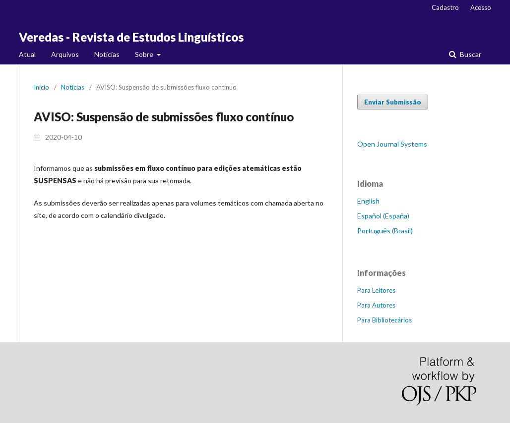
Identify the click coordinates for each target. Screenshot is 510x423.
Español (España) (383, 216)
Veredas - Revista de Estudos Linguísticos (131, 37)
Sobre (145, 54)
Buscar (469, 54)
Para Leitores (376, 290)
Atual (27, 54)
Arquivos (65, 54)
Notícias (107, 54)
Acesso (480, 7)
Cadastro (445, 7)
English (368, 201)
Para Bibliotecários (384, 320)
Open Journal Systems (392, 144)
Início (41, 87)
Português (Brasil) (385, 230)
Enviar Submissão (392, 102)
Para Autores (376, 305)
